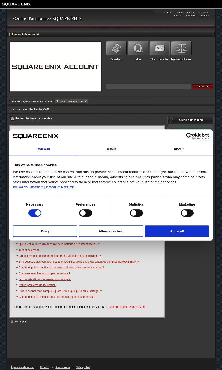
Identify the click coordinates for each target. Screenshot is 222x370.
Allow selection (111, 231)
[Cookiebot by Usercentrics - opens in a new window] (189, 136)
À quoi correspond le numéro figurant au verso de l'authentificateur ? (60, 255)
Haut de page (19, 109)
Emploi (44, 367)
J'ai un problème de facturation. (37, 285)
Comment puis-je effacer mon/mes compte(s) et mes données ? (57, 296)
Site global (83, 367)
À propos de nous (22, 367)
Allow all (177, 231)
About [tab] (179, 149)
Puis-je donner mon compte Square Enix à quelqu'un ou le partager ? (60, 291)
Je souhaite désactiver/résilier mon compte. (45, 279)
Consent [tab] (43, 149)
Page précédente (118, 306)
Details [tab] (111, 149)
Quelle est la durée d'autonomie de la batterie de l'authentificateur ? (59, 244)
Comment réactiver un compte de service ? (44, 273)
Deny (45, 231)
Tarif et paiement (29, 250)
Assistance (63, 367)
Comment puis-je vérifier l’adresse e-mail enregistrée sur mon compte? (61, 267)
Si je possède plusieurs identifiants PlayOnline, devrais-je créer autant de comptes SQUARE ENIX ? (79, 261)
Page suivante (137, 306)
